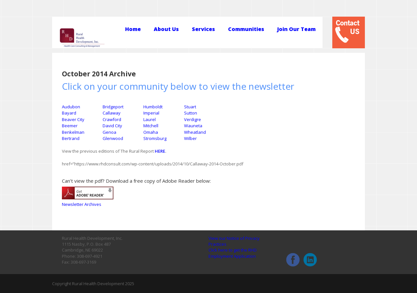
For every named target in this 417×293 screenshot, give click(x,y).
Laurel (149, 119)
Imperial (151, 113)
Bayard (69, 113)
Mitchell (150, 126)
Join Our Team (296, 29)
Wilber (190, 138)
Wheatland (195, 132)
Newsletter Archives (81, 204)
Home (133, 29)
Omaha (150, 132)
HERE (160, 151)
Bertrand (70, 138)
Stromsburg (154, 138)
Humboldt (153, 107)
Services (203, 29)
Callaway (112, 113)
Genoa (109, 132)
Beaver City (73, 119)
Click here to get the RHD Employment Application (232, 253)
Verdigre (192, 119)
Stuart (190, 107)
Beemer (70, 126)
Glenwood (113, 138)
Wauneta (193, 126)
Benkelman (73, 132)
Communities (246, 29)
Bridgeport (113, 107)
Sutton (190, 113)
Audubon (71, 107)
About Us (166, 29)
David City (112, 126)
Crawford (112, 119)
